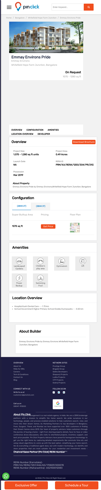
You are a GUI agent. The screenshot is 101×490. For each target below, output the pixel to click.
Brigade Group (58, 369)
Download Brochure (84, 142)
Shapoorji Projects (60, 374)
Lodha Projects (59, 377)
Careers (16, 372)
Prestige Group (59, 366)
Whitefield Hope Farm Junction (42, 18)
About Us (17, 366)
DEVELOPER (44, 134)
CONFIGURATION (34, 130)
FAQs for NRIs (19, 369)
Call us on (17, 403)
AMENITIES (53, 130)
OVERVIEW (16, 130)
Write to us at (19, 392)
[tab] (21, 206)
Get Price (48, 226)
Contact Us (18, 377)
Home (9, 18)
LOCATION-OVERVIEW (22, 134)
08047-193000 (19, 406)
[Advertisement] (53, 100)
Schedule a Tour (76, 485)
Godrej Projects (59, 383)
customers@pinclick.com (23, 395)
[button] (9, 7)
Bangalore (20, 18)
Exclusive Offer (26, 485)
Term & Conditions (20, 374)
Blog (15, 380)
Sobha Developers (60, 372)
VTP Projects (58, 380)
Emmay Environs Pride (70, 18)
